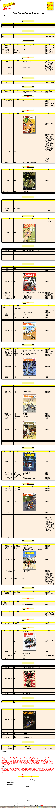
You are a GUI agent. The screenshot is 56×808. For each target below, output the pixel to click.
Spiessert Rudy (26, 762)
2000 (28, 96)
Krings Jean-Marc (40, 758)
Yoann (49, 763)
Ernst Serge (38, 756)
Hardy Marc (39, 757)
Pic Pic (7, 761)
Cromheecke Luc (9, 755)
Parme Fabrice (37, 760)
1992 (28, 20)
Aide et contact (50, 9)
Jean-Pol (12, 758)
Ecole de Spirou (8, 769)
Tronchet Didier (8, 763)
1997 (28, 78)
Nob (27, 760)
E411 (32, 756)
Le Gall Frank (6, 759)
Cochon (2, 769)
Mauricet (3, 760)
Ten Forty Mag (47, 771)
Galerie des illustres (26, 769)
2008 (28, 302)
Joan (15, 758)
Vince (29, 763)
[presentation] (28, 798)
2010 (28, 382)
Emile (35, 756)
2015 (28, 598)
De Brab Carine (36, 755)
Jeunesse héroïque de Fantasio (7, 770)
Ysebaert (52, 763)
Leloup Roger (12, 759)
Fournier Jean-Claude (9, 757)
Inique (53, 757)
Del (9, 756)
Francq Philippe (16, 757)
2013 (28, 541)
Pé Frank (50, 760)
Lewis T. (23, 759)
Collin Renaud (38, 754)
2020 (28, 662)
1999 (28, 87)
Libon (39, 759)
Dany (18, 755)
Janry (9, 758)
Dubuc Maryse (28, 756)
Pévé (2, 761)
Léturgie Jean (28, 759)
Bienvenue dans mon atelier (27, 768)
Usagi (19, 763)
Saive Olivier (36, 761)
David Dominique (29, 755)
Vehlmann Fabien (24, 763)
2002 (28, 166)
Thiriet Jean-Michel (45, 762)
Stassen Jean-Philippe (36, 762)
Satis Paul (47, 761)
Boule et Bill (35, 768)
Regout (16, 761)
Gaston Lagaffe (33, 769)
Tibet (51, 762)
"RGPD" (42, 806)
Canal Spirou (44, 768)
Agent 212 (3, 768)
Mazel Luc (7, 760)
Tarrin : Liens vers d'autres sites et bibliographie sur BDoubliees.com (17, 774)
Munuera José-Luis (16, 760)
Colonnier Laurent (44, 754)
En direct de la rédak (15, 769)
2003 (28, 196)
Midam (11, 760)
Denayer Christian (14, 756)
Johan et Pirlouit (17, 770)
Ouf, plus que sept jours (47, 770)
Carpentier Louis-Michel (6, 754)
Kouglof (30, 758)
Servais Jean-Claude (14, 762)
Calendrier (40, 768)
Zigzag (2, 772)
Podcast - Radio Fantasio (19, 771)
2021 (28, 697)
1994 (28, 31)
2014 (28, 588)
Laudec (50, 758)
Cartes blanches (50, 768)
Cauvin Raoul (13, 754)
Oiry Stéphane (31, 760)
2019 (28, 627)
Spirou (43, 771)
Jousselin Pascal (20, 758)
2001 (28, 110)
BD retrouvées (50, 6)
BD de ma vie (11, 768)
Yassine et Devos (44, 763)
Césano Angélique (28, 754)
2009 (28, 345)
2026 (28, 742)
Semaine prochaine (37, 771)
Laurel (2, 759)
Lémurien (22, 770)
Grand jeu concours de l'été (42, 769)
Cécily (23, 754)
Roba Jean (21, 761)
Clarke (33, 754)
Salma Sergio (41, 761)
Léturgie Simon (34, 759)
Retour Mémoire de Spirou (28, 776)
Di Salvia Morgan (21, 756)
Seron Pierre (6, 762)
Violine (52, 771)
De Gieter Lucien (43, 755)
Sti (41, 762)
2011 (28, 448)
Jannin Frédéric (4, 758)
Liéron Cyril (42, 759)
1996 (28, 57)
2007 (28, 263)
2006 (28, 245)
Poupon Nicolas (12, 761)
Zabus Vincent (6, 764)
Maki (34, 770)
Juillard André (26, 758)
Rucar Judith (31, 761)
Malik (46, 759)
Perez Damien (43, 760)
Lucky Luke (31, 770)
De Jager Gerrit (49, 755)
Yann (39, 763)
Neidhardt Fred (23, 760)
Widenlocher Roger (34, 763)
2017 (28, 619)
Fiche (21, 769)
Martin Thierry (50, 759)
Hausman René (45, 757)
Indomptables (50, 769)
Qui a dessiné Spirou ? (29, 771)
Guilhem (34, 757)
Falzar (42, 756)
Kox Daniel (34, 758)
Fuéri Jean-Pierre (23, 757)
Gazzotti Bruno (30, 757)
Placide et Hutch (4, 771)
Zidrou (13, 764)
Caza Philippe (19, 754)
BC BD (7, 768)
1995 (28, 41)
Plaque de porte (11, 771)
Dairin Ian (14, 755)
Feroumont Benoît (47, 756)
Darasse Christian (22, 755)
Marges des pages (39, 770)
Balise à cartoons (18, 768)
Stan (30, 762)
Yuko (2, 764)
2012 (28, 483)
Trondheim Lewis (14, 763)
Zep (10, 764)
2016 (28, 608)
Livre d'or (26, 770)
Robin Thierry (25, 761)
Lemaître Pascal (18, 759)
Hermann (50, 757)
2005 (28, 215)
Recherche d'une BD (50, 5)
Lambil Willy (46, 758)
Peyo (47, 760)
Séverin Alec (20, 762)
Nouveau (50, 2)
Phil (4, 761)
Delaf (7, 756)
